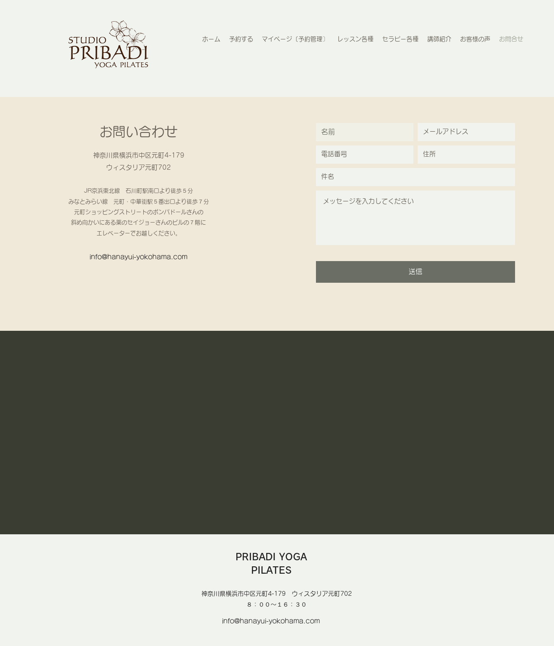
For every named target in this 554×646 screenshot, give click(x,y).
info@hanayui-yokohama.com (138, 257)
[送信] (415, 272)
